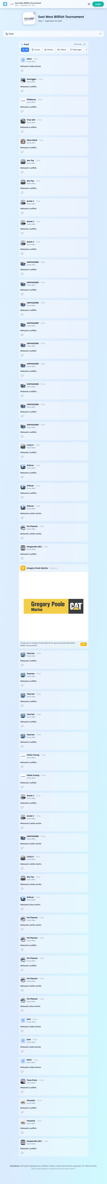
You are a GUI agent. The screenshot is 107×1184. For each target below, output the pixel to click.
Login (98, 4)
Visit (83, 644)
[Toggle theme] (89, 4)
